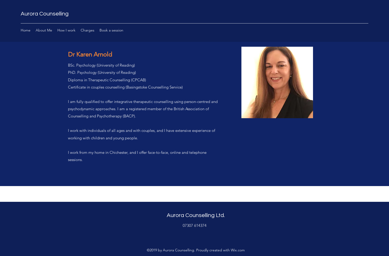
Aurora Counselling (44, 14)
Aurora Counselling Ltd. (196, 215)
